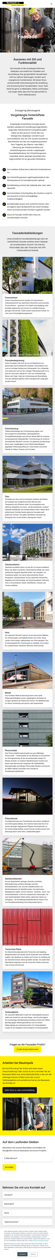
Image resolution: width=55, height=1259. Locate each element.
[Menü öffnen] (51, 4)
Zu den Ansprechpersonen (28, 1049)
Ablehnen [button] (33, 1254)
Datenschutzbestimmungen (40, 1240)
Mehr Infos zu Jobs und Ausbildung (19, 1090)
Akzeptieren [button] (22, 1254)
